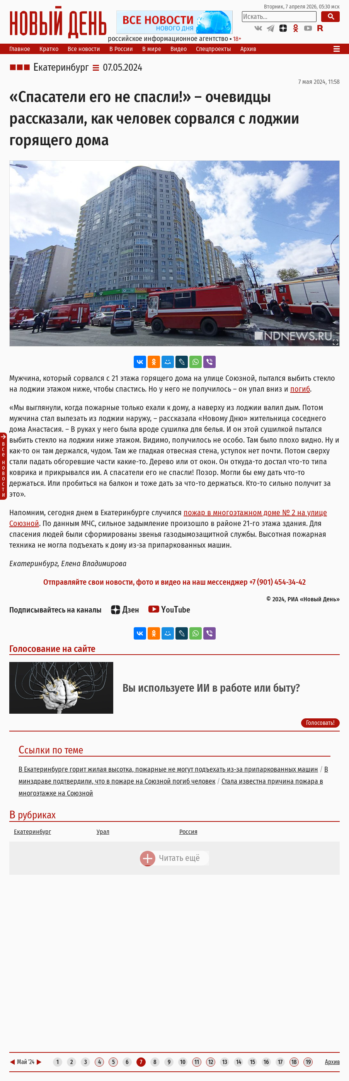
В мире (151, 49)
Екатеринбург (61, 67)
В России (121, 49)
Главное (19, 49)
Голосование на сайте (52, 648)
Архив (248, 49)
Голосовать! (320, 723)
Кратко (48, 49)
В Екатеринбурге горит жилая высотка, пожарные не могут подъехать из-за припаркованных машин (168, 769)
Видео (178, 49)
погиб (300, 389)
